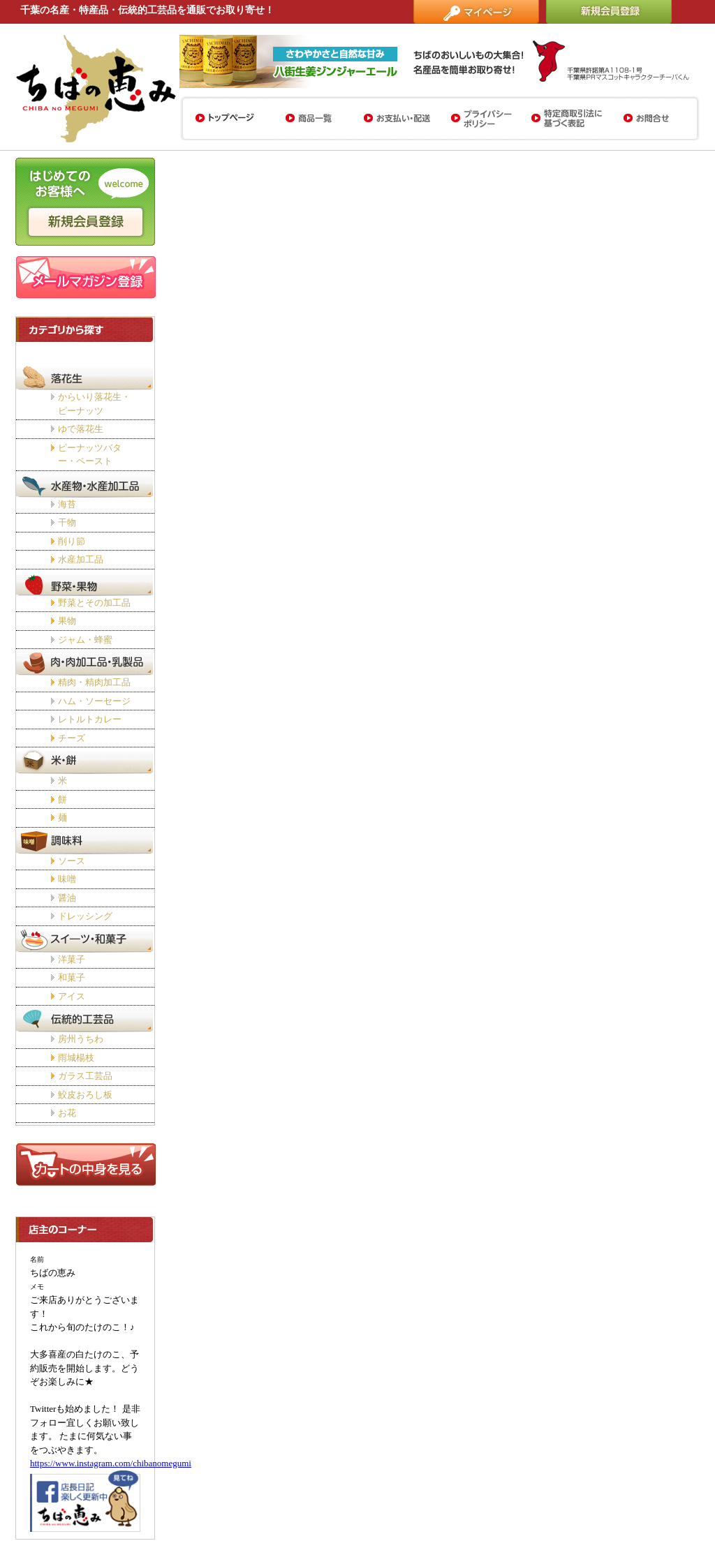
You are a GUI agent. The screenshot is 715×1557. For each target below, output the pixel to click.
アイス (71, 996)
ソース (71, 861)
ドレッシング (85, 916)
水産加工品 (80, 559)
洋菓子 (71, 959)
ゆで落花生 (80, 429)
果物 (67, 621)
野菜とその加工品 (94, 602)
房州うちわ (80, 1039)
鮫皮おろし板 (85, 1094)
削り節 (71, 541)
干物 (67, 522)
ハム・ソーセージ (94, 701)
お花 (67, 1113)
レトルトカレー (89, 719)
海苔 (67, 504)
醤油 (67, 898)
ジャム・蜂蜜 (85, 639)
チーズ (71, 738)
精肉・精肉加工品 (94, 682)
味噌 (67, 879)
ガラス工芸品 (85, 1076)
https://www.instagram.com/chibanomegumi (110, 1463)
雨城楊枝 (76, 1057)
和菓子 (71, 977)
